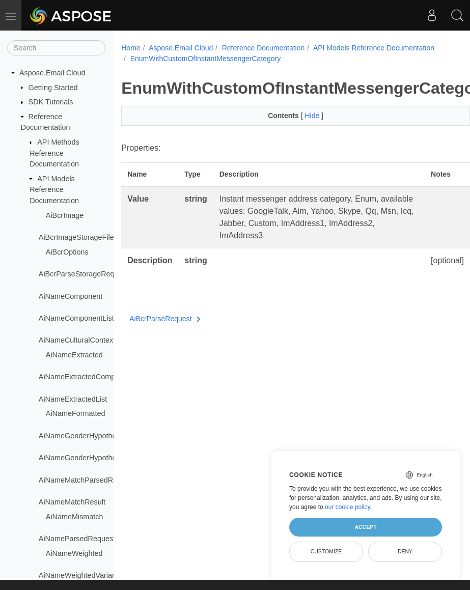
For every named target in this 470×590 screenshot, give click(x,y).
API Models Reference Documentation (54, 190)
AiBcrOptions (67, 252)
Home (130, 48)
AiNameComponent (71, 296)
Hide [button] (300, 115)
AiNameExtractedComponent (86, 377)
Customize (326, 551)
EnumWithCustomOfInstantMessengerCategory (205, 58)
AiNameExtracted (74, 355)
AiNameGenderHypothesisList (88, 458)
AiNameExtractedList (73, 399)
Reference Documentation (263, 48)
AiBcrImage (65, 215)
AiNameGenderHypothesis (82, 436)
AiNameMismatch (74, 517)
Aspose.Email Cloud (52, 73)
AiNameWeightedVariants (80, 575)
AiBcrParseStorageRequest (83, 274)
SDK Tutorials (51, 102)
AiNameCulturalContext (77, 340)
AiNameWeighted (74, 553)
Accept (365, 527)
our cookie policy (347, 507)
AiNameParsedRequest (77, 539)
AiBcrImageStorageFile (76, 237)
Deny (405, 551)
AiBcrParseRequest (165, 319)
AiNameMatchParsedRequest (87, 480)
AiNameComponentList (76, 318)
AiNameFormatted (75, 413)
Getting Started (53, 87)
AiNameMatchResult (72, 502)
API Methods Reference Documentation (54, 153)
